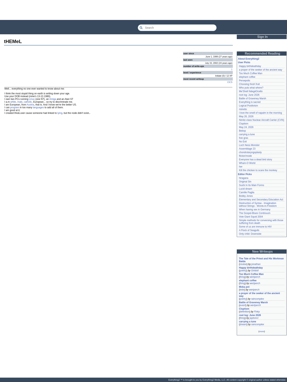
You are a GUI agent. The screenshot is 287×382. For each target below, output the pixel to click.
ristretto (243, 109)
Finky (257, 311)
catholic (28, 101)
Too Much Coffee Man (250, 73)
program (14, 107)
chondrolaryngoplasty (250, 152)
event (243, 305)
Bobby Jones (246, 196)
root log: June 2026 (249, 95)
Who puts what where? (251, 87)
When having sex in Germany (254, 209)
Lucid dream (245, 188)
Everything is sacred (249, 102)
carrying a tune (247, 134)
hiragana (243, 178)
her (240, 166)
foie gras (243, 138)
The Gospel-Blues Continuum (254, 213)
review (243, 264)
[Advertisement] (143, 10)
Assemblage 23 (247, 148)
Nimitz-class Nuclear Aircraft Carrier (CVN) (261, 120)
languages (38, 107)
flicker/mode (245, 156)
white (13, 101)
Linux (32, 99)
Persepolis (244, 80)
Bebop (242, 130)
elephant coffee (247, 77)
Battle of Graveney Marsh (252, 98)
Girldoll (254, 270)
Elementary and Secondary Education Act (261, 199)
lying (59, 113)
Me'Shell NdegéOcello (250, 91)
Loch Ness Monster (249, 145)
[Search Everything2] (177, 27)
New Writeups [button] (262, 251)
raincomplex (257, 298)
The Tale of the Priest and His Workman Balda (261, 260)
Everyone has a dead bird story (255, 159)
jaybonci (254, 318)
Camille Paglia (246, 192)
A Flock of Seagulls (249, 230)
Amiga (52, 99)
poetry (243, 270)
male (20, 101)
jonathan (255, 264)
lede (242, 289)
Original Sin (245, 181)
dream (243, 324)
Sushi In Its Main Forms (251, 185)
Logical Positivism (248, 105)
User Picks (244, 62)
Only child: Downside (250, 233)
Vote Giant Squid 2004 (251, 216)
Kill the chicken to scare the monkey (258, 170)
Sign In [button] (262, 36)
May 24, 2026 (246, 127)
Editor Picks (245, 174)
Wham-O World (247, 163)
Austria (30, 104)
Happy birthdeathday (250, 66)
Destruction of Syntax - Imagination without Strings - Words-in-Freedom (258, 204)
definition (244, 311)
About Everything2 (248, 58)
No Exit (243, 141)
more (261, 331)
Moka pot (244, 287)
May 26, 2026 (246, 116)
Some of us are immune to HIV (255, 226)
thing (242, 277)
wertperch (255, 277)
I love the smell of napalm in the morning (260, 112)
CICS (229, 82)
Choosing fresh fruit (249, 84)
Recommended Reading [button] (262, 53)
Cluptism (243, 123)
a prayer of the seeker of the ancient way (260, 69)
